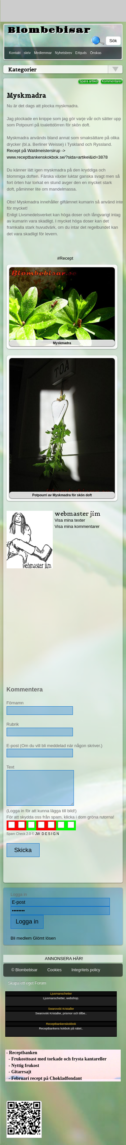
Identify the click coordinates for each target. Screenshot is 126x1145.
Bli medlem (21, 938)
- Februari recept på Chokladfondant (43, 1078)
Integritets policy (86, 970)
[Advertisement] (62, 624)
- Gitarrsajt (18, 1072)
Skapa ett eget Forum (27, 983)
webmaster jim (77, 513)
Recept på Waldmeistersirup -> (36, 150)
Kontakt (15, 53)
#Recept (65, 258)
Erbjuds (81, 53)
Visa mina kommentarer (77, 526)
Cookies (54, 970)
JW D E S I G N (47, 834)
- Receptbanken (21, 1052)
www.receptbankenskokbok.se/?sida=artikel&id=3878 (57, 157)
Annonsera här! (64, 958)
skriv (27, 53)
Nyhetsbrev (63, 53)
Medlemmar (43, 53)
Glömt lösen (44, 938)
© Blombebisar (25, 970)
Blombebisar (49, 30)
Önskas (96, 53)
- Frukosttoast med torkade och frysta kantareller (56, 1059)
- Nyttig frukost (22, 1065)
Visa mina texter (69, 520)
